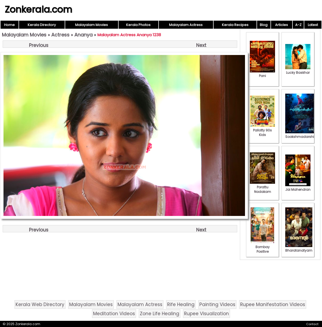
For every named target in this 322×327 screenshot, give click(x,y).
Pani (262, 73)
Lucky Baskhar (297, 70)
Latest (313, 24)
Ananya (83, 34)
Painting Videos (217, 304)
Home (9, 24)
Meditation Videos (114, 313)
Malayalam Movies (91, 24)
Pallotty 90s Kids (262, 130)
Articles (281, 24)
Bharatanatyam (298, 248)
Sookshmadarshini (301, 134)
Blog (264, 24)
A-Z (298, 24)
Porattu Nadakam (262, 187)
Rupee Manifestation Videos (272, 304)
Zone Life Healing (159, 313)
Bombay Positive (262, 247)
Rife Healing (181, 304)
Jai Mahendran (297, 187)
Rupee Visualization (206, 313)
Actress (60, 34)
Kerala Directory (42, 24)
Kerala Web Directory (40, 304)
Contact (312, 324)
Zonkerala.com (38, 9)
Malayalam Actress (186, 24)
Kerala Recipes (235, 24)
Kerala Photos (138, 24)
